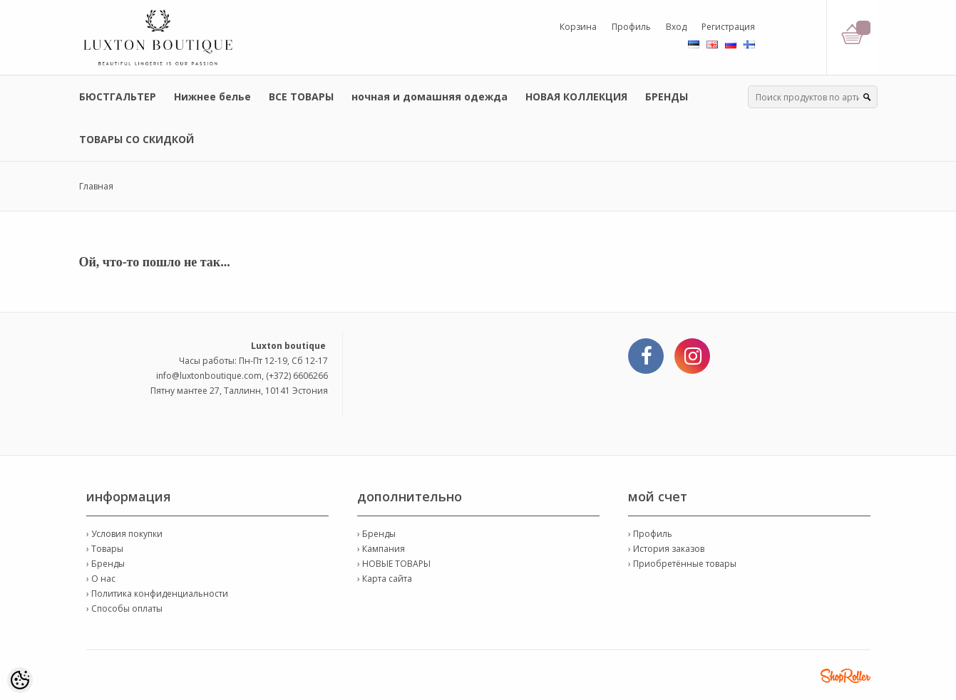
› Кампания (381, 549)
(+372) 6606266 (297, 376)
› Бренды (105, 564)
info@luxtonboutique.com (209, 376)
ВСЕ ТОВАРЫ (301, 96)
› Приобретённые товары (682, 564)
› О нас (100, 579)
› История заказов (666, 549)
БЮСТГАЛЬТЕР (117, 96)
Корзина (578, 27)
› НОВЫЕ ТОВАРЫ (394, 564)
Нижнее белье (212, 96)
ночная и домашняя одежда (429, 96)
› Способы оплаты (124, 608)
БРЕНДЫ (666, 96)
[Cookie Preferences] (20, 680)
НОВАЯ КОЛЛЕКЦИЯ (576, 96)
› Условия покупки (124, 534)
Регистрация (728, 27)
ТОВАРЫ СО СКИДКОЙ (136, 139)
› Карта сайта (384, 579)
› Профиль (650, 534)
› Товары (104, 549)
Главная (96, 186)
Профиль (631, 27)
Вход (676, 27)
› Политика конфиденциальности (157, 593)
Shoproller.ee (845, 676)
